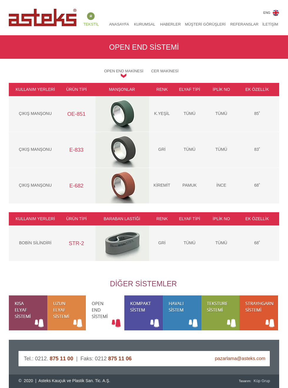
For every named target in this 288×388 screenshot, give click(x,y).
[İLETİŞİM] (270, 24)
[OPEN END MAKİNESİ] (123, 71)
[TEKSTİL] (91, 24)
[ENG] (266, 12)
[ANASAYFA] (119, 24)
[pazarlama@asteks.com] (236, 358)
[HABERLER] (170, 24)
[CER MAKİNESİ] (165, 71)
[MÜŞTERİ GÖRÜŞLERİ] (205, 24)
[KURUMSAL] (144, 24)
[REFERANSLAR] (244, 24)
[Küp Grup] (263, 381)
